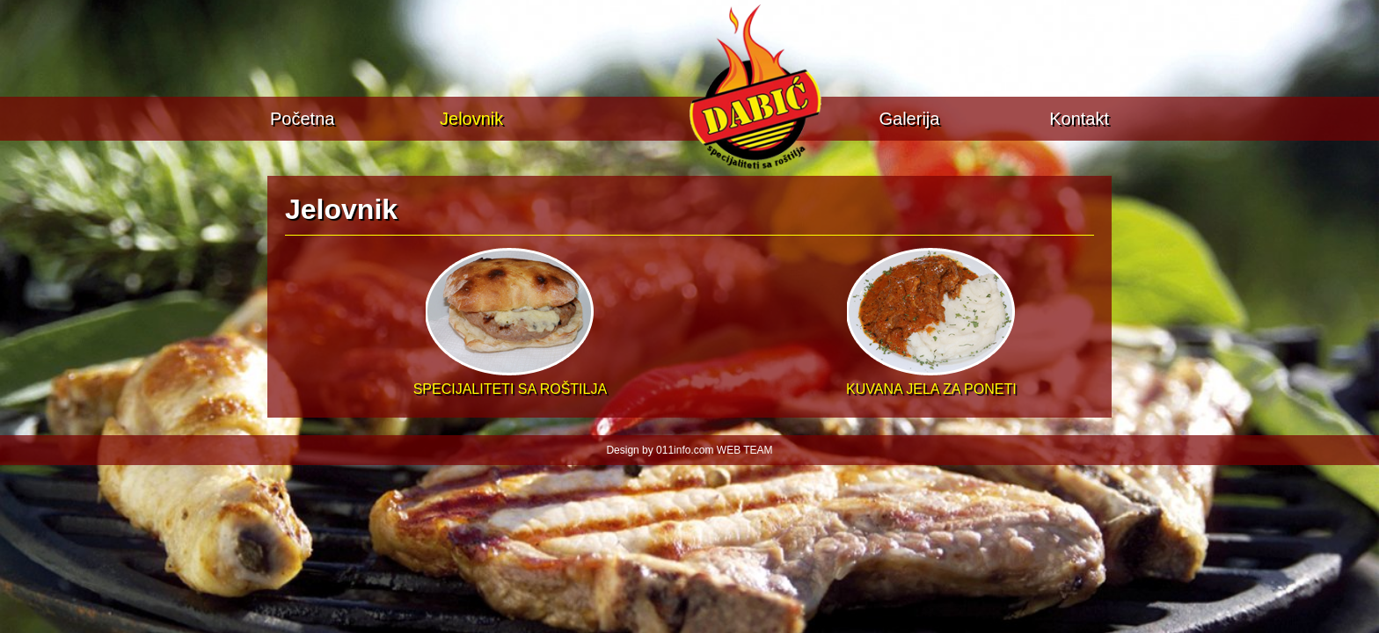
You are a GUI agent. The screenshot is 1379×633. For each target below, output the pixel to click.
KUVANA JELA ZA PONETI (931, 381)
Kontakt (1079, 118)
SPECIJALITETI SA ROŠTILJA (510, 381)
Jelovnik (471, 118)
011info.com (684, 450)
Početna (302, 118)
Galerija (909, 118)
